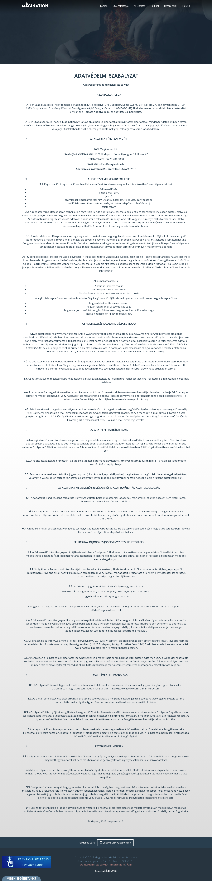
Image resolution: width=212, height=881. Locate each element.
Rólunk (186, 6)
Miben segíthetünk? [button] (21, 878)
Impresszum (117, 864)
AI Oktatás (140, 6)
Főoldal (104, 6)
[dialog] (206, 875)
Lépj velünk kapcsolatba (115, 842)
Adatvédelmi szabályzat (94, 864)
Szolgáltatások (121, 6)
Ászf (129, 864)
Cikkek (155, 6)
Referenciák (170, 6)
